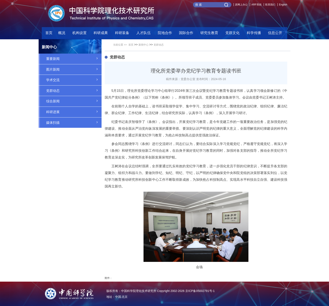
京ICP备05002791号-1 (200, 291)
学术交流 (74, 79)
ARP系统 (256, 4)
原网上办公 (241, 4)
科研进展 (74, 111)
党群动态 (74, 90)
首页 (48, 33)
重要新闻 (74, 58)
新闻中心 (143, 44)
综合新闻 (74, 101)
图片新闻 (74, 69)
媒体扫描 (74, 122)
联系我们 (270, 4)
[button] (123, 34)
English (283, 4)
